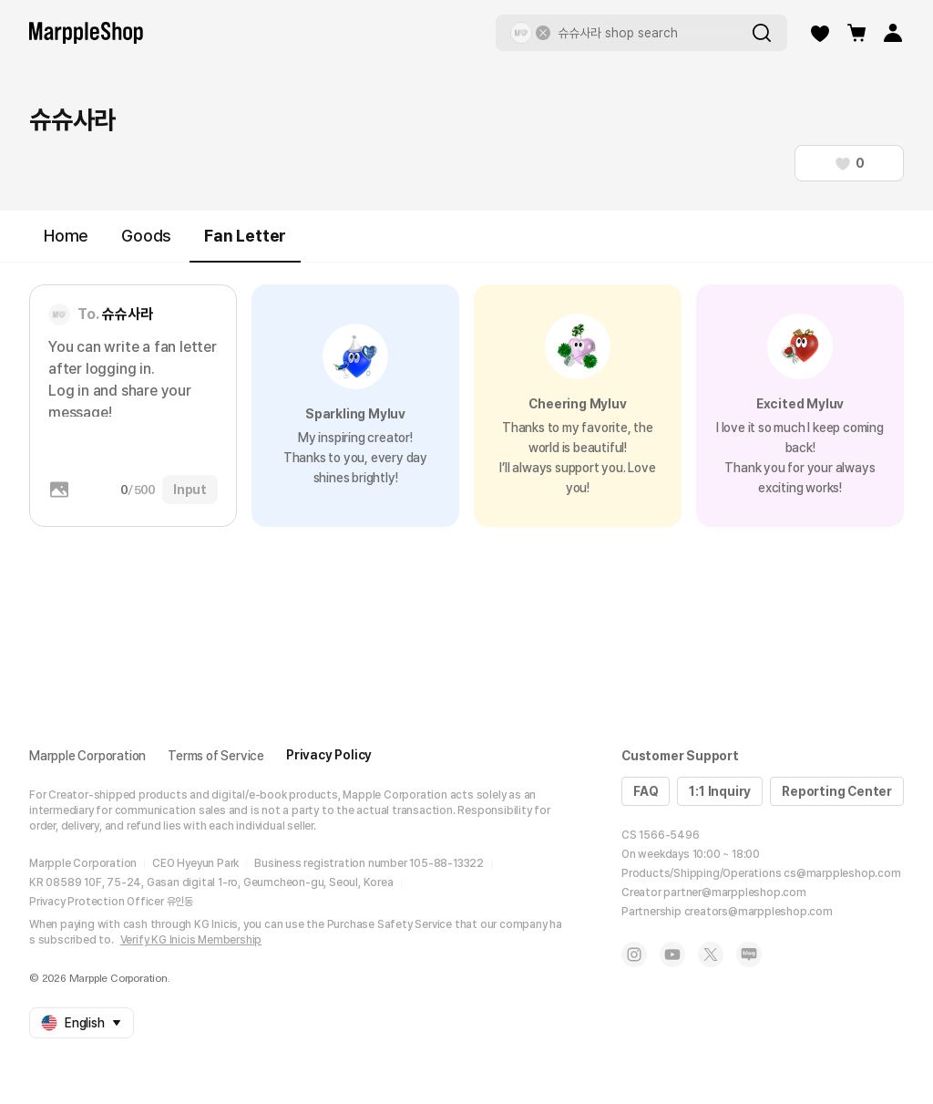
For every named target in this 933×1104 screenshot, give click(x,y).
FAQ (645, 791)
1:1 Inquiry (720, 791)
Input (190, 489)
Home (66, 235)
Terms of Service (216, 755)
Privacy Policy (329, 755)
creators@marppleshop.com (758, 911)
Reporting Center (837, 791)
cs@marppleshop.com (842, 873)
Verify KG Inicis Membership (191, 940)
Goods (146, 235)
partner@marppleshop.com (734, 892)
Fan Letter (245, 244)
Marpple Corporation (87, 755)
